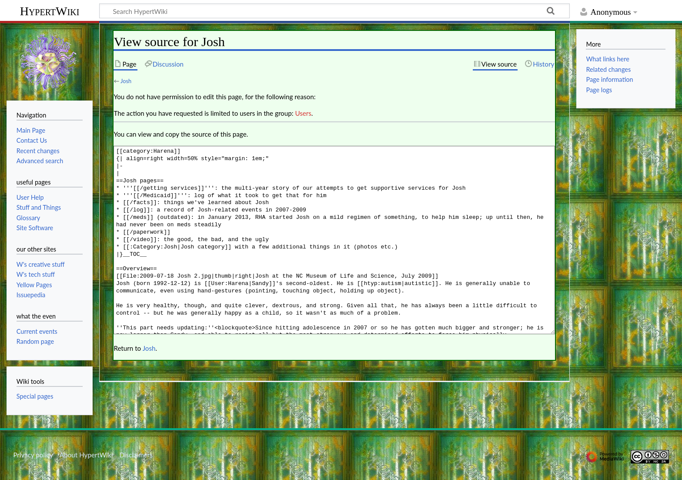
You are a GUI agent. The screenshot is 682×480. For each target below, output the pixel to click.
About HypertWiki (86, 455)
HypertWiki (50, 11)
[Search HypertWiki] (334, 11)
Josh (125, 80)
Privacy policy (33, 455)
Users (303, 113)
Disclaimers (136, 455)
